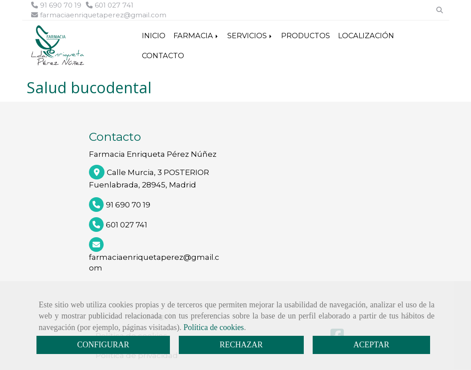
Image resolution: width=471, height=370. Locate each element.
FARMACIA (196, 35)
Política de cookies (213, 327)
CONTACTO (163, 55)
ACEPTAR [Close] (372, 344)
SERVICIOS (250, 35)
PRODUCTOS (305, 35)
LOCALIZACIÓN (366, 35)
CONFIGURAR (103, 344)
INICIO (153, 35)
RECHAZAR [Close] (241, 344)
